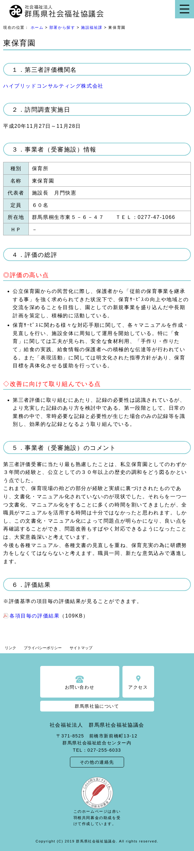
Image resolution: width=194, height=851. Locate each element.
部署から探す (62, 27)
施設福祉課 (92, 27)
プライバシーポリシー (43, 648)
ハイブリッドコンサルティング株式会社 (53, 86)
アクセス (138, 687)
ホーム (37, 27)
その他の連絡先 (97, 762)
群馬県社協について (97, 706)
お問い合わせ (80, 687)
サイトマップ (81, 648)
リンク (10, 648)
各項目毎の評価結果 (34, 615)
